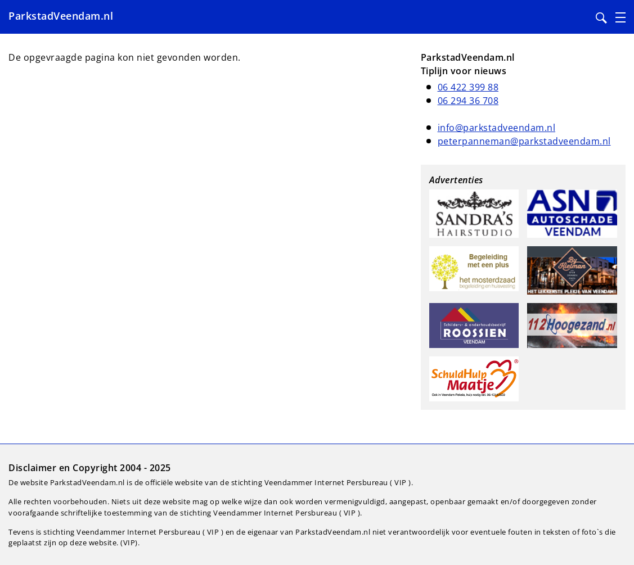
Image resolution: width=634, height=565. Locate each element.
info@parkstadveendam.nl (497, 127)
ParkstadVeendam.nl (60, 15)
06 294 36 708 (468, 100)
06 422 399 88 (468, 87)
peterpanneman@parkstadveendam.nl (524, 141)
